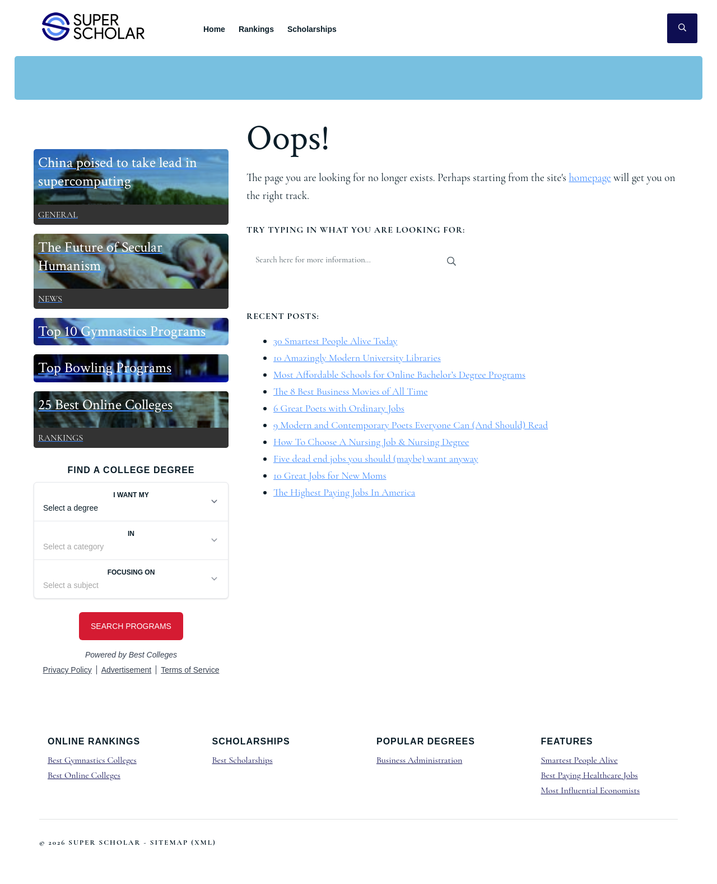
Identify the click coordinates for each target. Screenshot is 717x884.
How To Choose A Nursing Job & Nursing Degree (371, 442)
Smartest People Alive (579, 760)
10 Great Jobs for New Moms (330, 475)
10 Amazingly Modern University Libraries (357, 357)
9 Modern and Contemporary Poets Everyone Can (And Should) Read (410, 425)
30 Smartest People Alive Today (335, 341)
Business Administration (419, 760)
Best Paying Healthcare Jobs (589, 775)
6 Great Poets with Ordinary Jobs (338, 408)
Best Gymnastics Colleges (92, 760)
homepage (590, 177)
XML (203, 842)
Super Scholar (94, 26)
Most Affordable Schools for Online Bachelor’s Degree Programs (399, 374)
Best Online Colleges (84, 775)
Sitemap (169, 842)
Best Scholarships (242, 760)
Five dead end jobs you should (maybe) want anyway (375, 458)
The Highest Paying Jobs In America (344, 492)
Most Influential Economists (590, 790)
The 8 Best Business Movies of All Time (350, 391)
